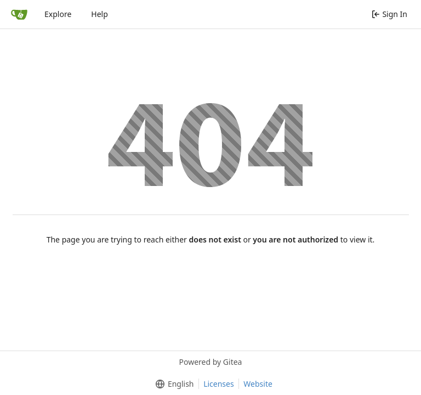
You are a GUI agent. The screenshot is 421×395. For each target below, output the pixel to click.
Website (257, 384)
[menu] (172, 384)
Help (99, 14)
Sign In (389, 14)
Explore (57, 14)
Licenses (218, 384)
